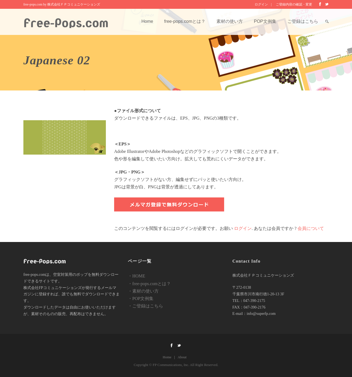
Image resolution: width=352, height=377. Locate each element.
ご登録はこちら (302, 21)
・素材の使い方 (143, 291)
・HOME (136, 276)
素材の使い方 (229, 21)
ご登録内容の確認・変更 (294, 4)
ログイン (261, 4)
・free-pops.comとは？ (149, 283)
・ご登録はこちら (145, 306)
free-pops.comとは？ (184, 21)
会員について (311, 228)
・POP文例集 (140, 298)
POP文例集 (265, 21)
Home (147, 21)
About (182, 357)
